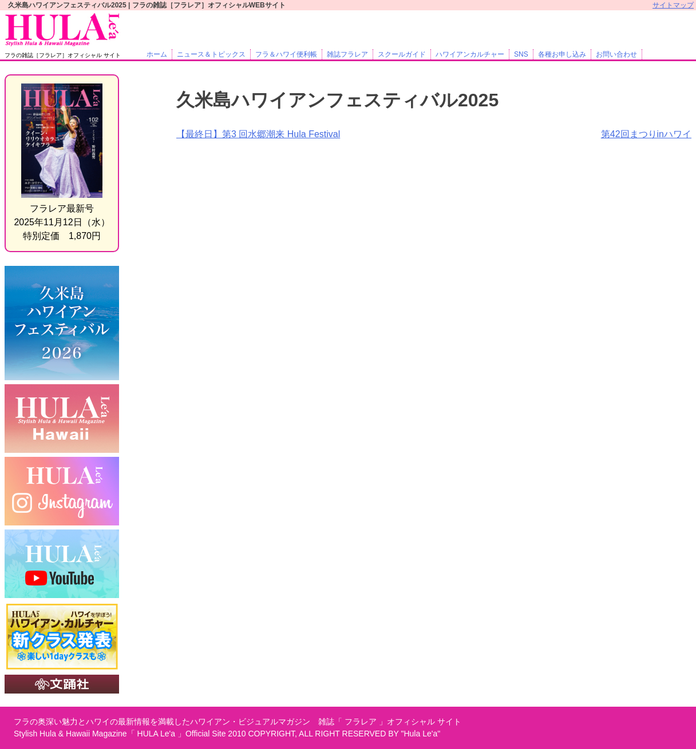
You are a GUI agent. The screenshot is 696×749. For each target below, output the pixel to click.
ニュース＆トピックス (211, 54)
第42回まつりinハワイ (646, 134)
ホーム (157, 54)
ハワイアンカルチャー (470, 54)
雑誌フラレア (347, 54)
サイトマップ (673, 5)
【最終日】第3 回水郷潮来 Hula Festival (258, 134)
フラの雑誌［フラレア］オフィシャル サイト (63, 55)
